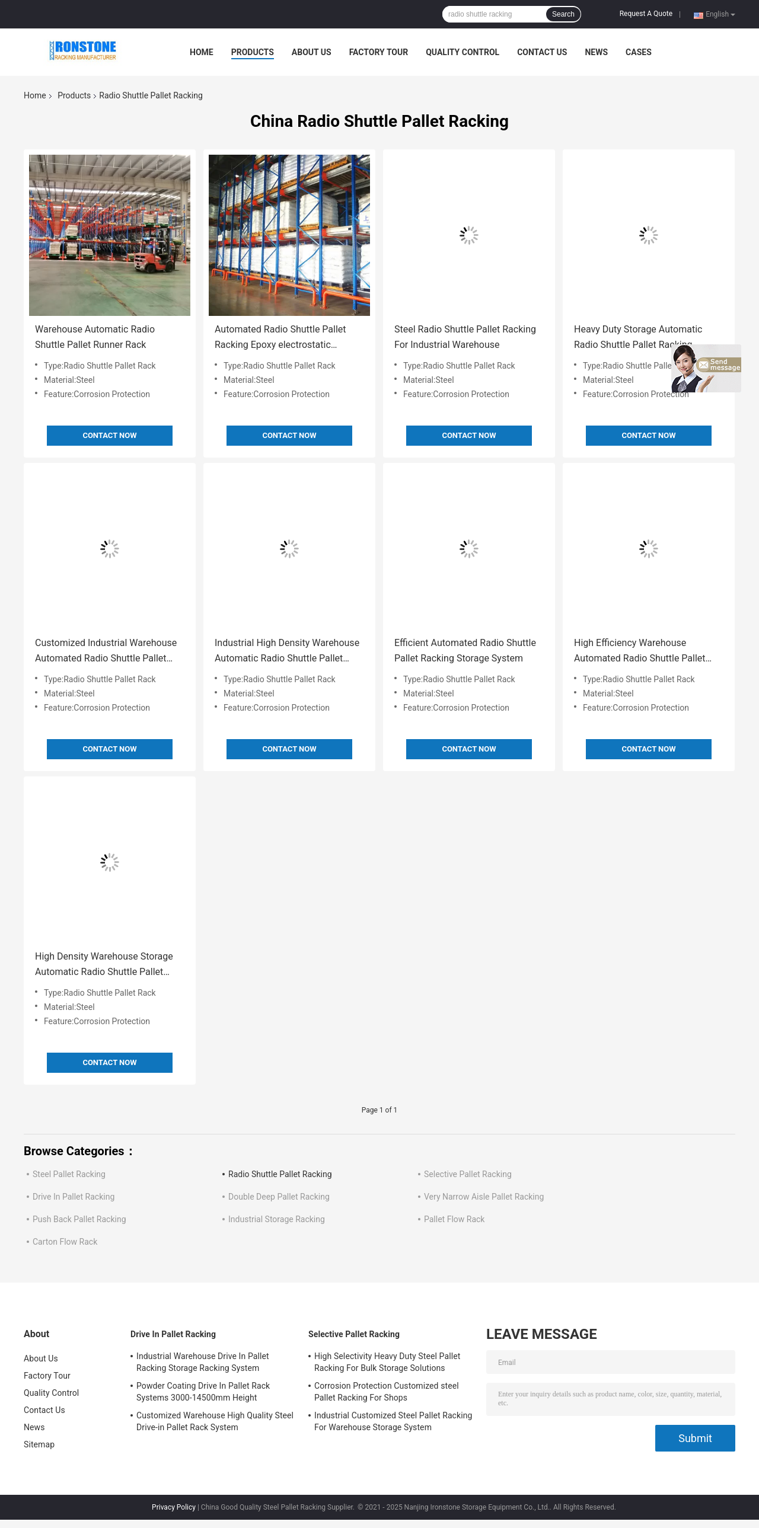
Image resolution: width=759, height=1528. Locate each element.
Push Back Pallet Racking (79, 1219)
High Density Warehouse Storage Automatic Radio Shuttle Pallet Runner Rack (104, 965)
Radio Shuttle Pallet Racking (280, 1174)
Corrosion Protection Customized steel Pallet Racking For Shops (386, 1391)
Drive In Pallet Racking (73, 1196)
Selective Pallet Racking (468, 1174)
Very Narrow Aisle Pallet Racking (484, 1196)
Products (252, 52)
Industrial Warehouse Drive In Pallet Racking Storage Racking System (202, 1362)
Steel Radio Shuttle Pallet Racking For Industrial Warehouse (465, 337)
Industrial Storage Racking (276, 1219)
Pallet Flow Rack (454, 1219)
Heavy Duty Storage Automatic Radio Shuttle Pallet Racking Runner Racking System (638, 338)
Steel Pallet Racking (69, 1174)
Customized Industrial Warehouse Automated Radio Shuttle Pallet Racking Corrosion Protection (106, 651)
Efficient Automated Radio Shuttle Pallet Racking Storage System (465, 650)
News (596, 52)
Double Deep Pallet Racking (279, 1196)
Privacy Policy (174, 1507)
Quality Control (462, 52)
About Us (311, 52)
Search (563, 14)
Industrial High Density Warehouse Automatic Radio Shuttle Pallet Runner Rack (287, 651)
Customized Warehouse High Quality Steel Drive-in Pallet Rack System (215, 1421)
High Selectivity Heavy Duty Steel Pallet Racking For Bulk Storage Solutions (387, 1362)
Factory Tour (379, 52)
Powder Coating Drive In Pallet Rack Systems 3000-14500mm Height (203, 1391)
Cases (639, 52)
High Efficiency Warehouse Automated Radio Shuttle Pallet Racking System (640, 651)
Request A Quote (646, 13)
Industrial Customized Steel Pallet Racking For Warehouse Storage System (393, 1421)
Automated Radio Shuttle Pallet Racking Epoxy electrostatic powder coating (280, 338)
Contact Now (109, 435)
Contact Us (542, 52)
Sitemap (39, 1444)
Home (201, 52)
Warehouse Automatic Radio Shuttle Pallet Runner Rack (95, 337)
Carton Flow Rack (65, 1241)
